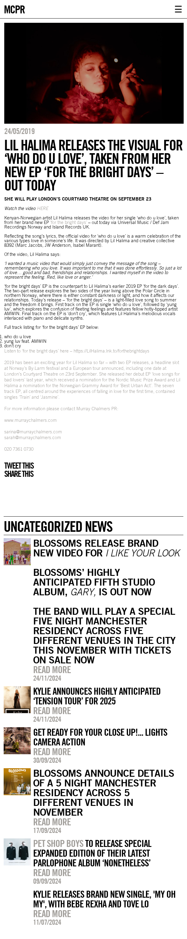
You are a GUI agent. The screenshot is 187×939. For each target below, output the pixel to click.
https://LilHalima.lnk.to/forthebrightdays (111, 351)
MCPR (14, 9)
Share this (18, 474)
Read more (52, 669)
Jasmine (49, 397)
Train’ (25, 397)
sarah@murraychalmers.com (32, 437)
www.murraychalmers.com (30, 420)
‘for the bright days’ (68, 222)
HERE (42, 208)
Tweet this (18, 465)
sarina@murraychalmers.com (33, 432)
